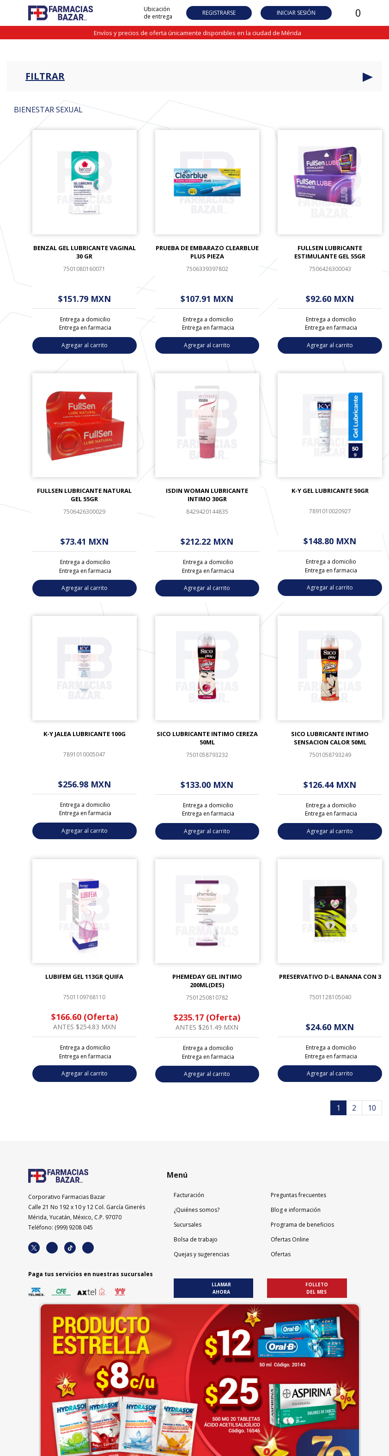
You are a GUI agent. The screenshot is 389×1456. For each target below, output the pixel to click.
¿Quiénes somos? (196, 1210)
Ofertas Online (290, 1239)
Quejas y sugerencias (201, 1254)
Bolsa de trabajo (196, 1239)
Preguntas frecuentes (298, 1195)
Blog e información (296, 1210)
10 (372, 1108)
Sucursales (187, 1225)
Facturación (189, 1195)
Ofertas (281, 1254)
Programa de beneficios (302, 1225)
